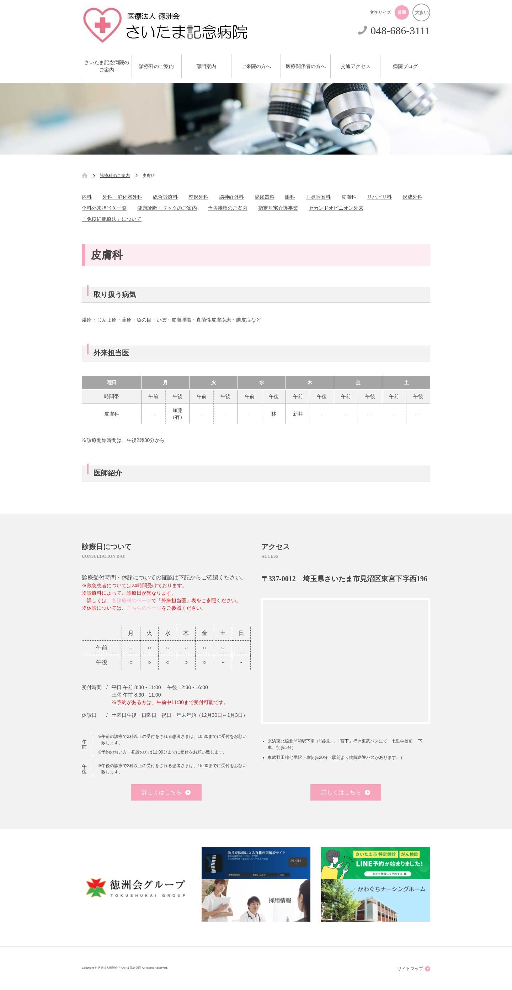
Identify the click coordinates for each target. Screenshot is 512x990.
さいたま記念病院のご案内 (106, 66)
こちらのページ (144, 608)
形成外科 (412, 197)
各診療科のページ (131, 600)
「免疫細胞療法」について (112, 219)
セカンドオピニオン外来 (336, 208)
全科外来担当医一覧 (104, 208)
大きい (421, 12)
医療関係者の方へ (306, 66)
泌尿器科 (264, 197)
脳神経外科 (231, 197)
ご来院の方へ (256, 66)
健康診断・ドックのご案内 (167, 208)
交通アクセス (355, 66)
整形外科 (198, 197)
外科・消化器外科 (122, 197)
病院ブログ (405, 66)
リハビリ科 (379, 197)
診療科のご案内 (156, 66)
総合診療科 (165, 197)
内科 (87, 197)
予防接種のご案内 (227, 208)
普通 (402, 12)
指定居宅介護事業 (278, 208)
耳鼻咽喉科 (318, 197)
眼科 (290, 197)
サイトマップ (414, 968)
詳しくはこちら (166, 792)
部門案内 (206, 66)
